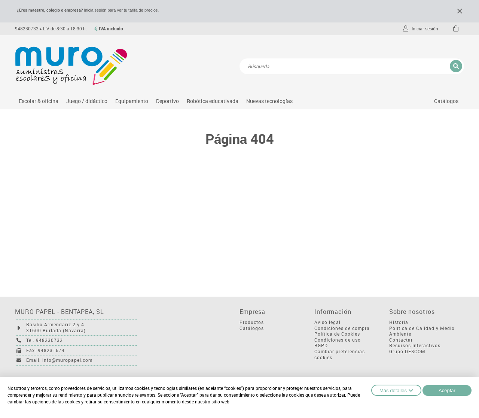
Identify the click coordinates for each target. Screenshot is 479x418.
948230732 (27, 28)
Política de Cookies (337, 334)
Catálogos (446, 100)
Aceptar (447, 390)
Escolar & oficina (38, 100)
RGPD (321, 345)
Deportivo (167, 100)
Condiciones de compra (342, 328)
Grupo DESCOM (407, 351)
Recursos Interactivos (414, 345)
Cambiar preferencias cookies (339, 354)
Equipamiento (131, 100)
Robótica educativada (212, 100)
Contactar (401, 340)
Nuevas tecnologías (269, 100)
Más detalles (396, 390)
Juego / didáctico (86, 100)
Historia (398, 322)
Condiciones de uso (337, 340)
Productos (252, 322)
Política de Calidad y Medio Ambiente (422, 331)
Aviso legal (327, 322)
